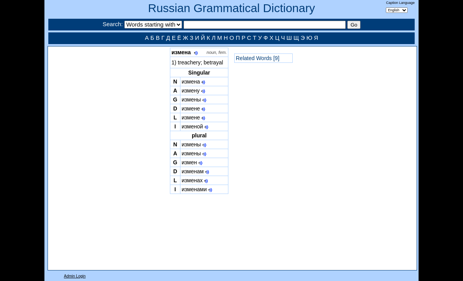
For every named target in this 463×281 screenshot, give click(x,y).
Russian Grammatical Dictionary (231, 8)
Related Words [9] (257, 58)
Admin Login (75, 276)
